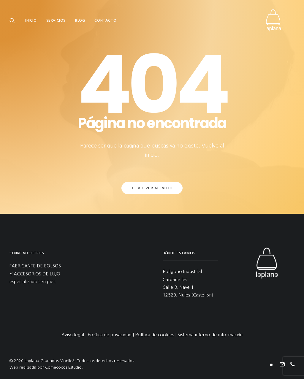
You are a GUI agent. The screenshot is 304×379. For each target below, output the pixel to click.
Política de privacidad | (111, 334)
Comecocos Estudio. (64, 367)
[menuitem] (33, 23)
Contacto (105, 23)
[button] (14, 23)
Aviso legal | (74, 334)
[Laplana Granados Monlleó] (279, 23)
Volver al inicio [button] (152, 188)
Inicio (31, 23)
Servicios (56, 23)
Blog (80, 23)
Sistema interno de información (210, 334)
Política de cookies (154, 334)
